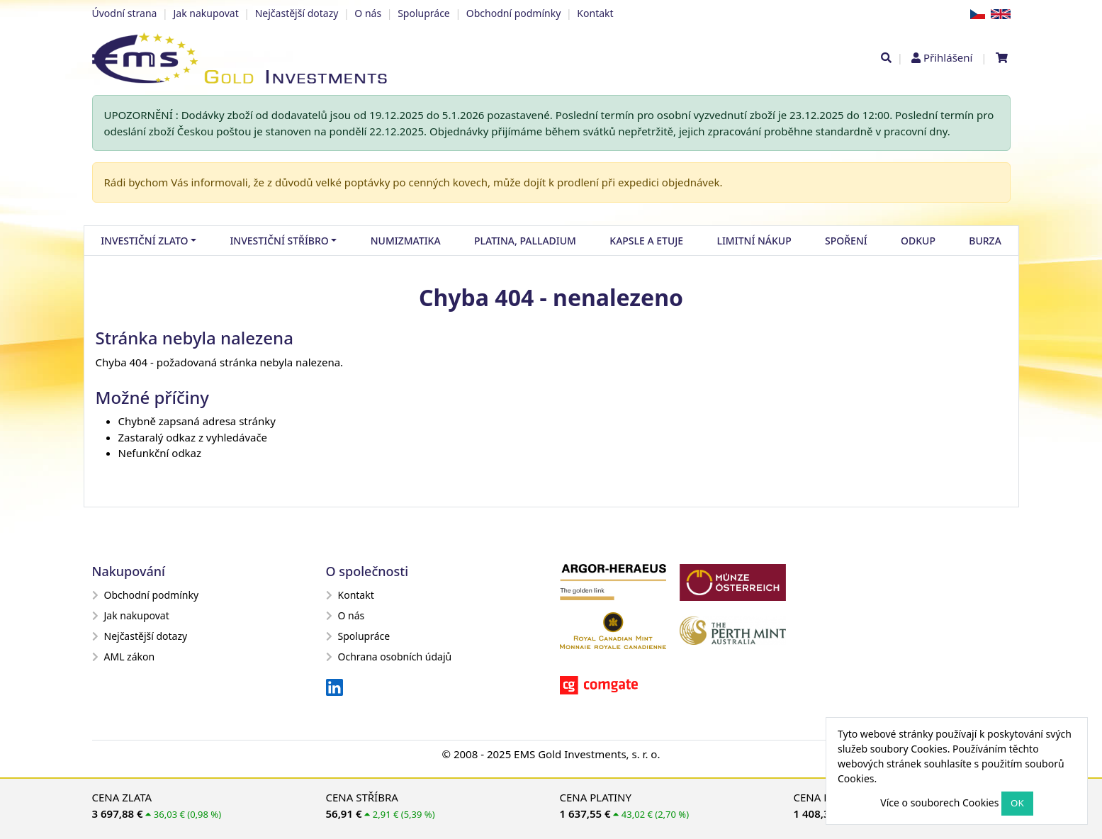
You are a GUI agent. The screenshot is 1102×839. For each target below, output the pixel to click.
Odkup (918, 240)
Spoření (846, 240)
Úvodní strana (124, 13)
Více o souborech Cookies (939, 802)
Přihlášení (947, 57)
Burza (985, 240)
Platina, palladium (525, 240)
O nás (367, 13)
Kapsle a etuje (646, 240)
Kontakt (595, 13)
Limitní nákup (753, 240)
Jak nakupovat (205, 13)
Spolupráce (424, 13)
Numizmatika (406, 240)
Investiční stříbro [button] (279, 240)
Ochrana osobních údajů (389, 656)
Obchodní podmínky (513, 13)
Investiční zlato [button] (144, 240)
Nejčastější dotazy (297, 13)
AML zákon (123, 656)
